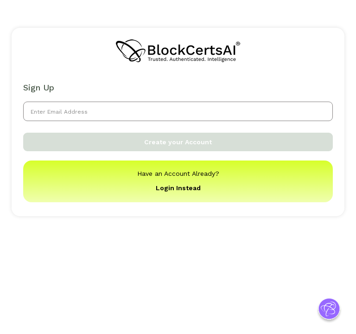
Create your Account (178, 142)
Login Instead (178, 188)
